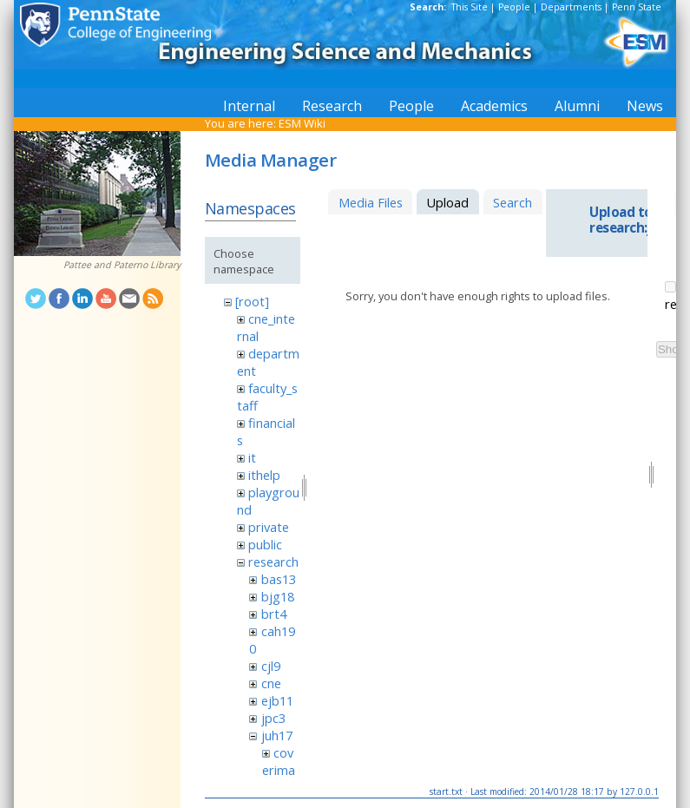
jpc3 (273, 717)
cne (271, 683)
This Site (469, 7)
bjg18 (277, 596)
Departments (571, 7)
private (268, 526)
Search (512, 202)
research (273, 561)
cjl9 (270, 665)
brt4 (273, 613)
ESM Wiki (302, 123)
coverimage (278, 770)
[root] (252, 301)
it (252, 457)
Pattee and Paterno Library (122, 265)
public (265, 544)
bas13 (278, 579)
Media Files (370, 202)
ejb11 (277, 700)
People (514, 7)
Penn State (636, 7)
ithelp (264, 474)
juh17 (276, 735)
